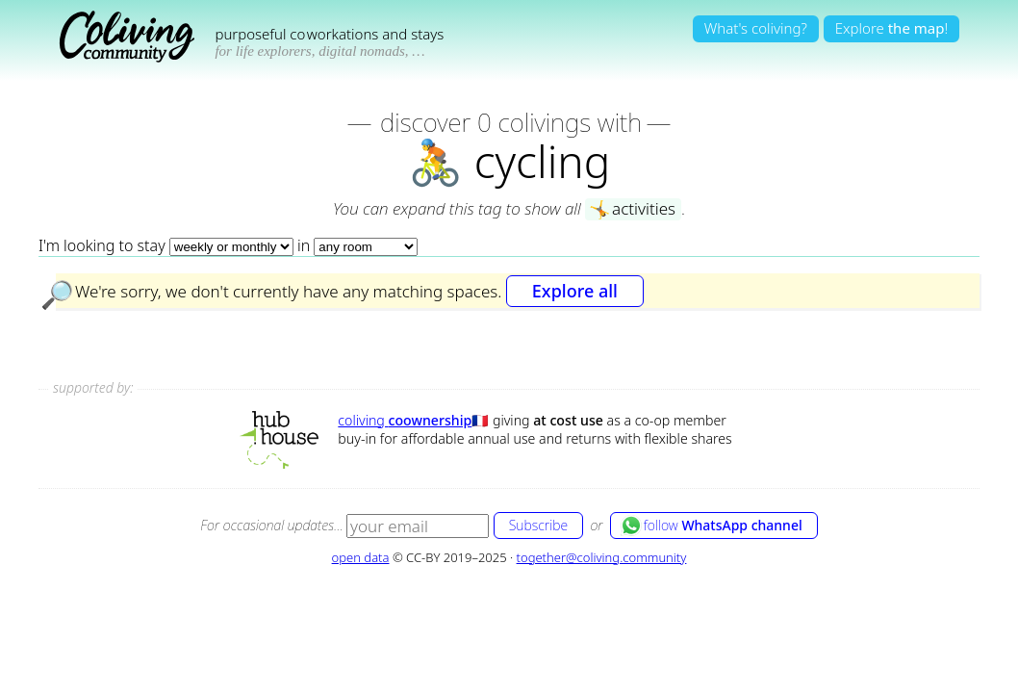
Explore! (891, 28)
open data (361, 557)
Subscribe (538, 525)
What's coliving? (755, 28)
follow (711, 525)
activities (632, 209)
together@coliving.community (602, 557)
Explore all (575, 290)
